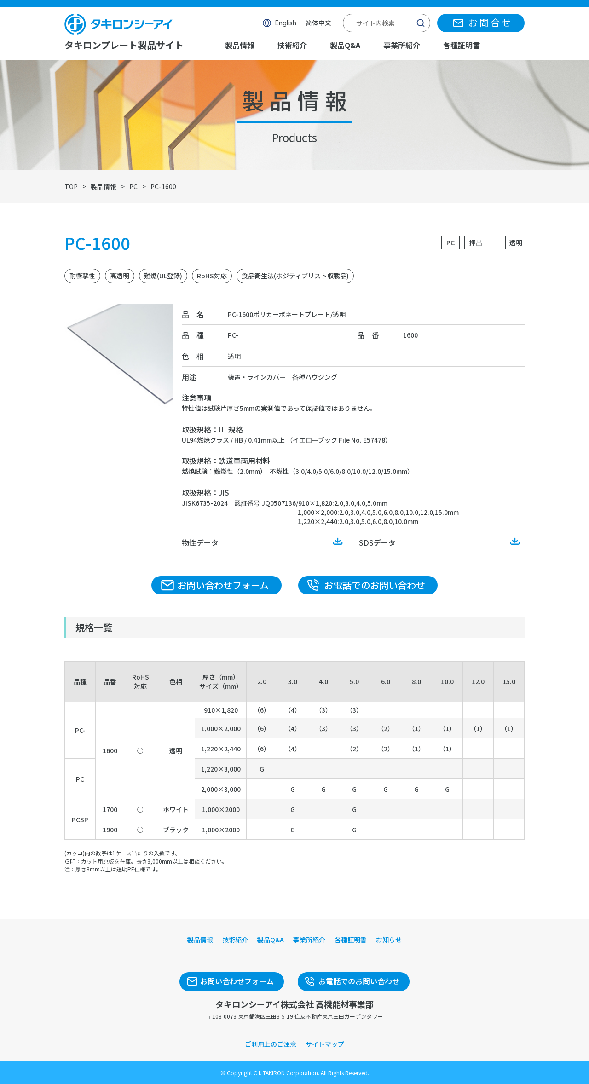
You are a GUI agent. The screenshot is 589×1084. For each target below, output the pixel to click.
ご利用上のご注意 (270, 1044)
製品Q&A (345, 45)
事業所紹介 (401, 45)
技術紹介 (292, 45)
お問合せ (490, 23)
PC (133, 186)
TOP (71, 186)
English (285, 23)
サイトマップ (325, 1044)
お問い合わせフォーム (223, 585)
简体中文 (318, 23)
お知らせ (389, 939)
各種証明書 (461, 45)
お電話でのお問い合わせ (374, 585)
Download (338, 541)
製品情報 (239, 45)
